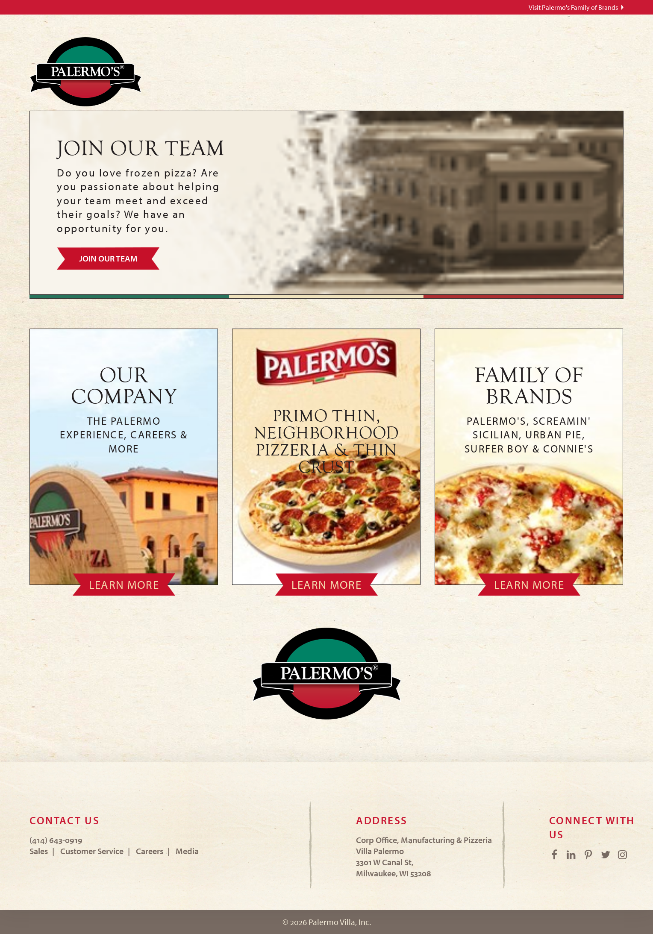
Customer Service (92, 851)
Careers (149, 851)
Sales (38, 851)
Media (187, 851)
